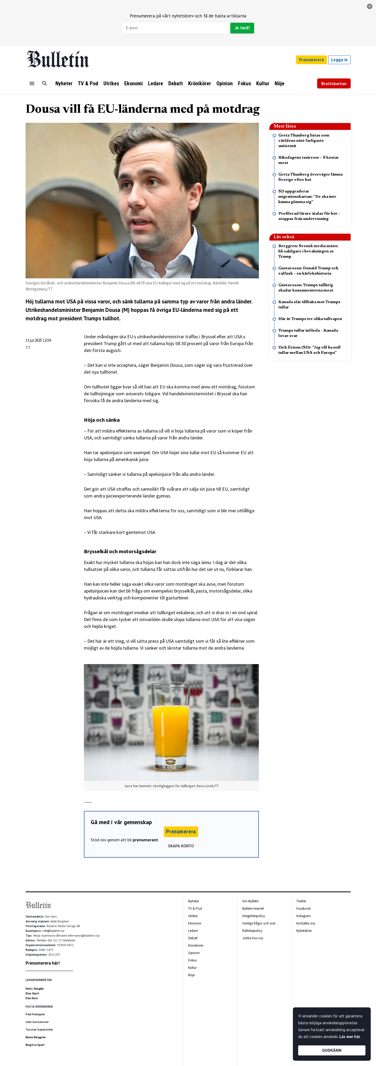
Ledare (155, 83)
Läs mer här (349, 1036)
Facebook (303, 908)
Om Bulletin (250, 901)
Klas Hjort (32, 993)
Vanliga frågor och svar (258, 923)
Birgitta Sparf (35, 1045)
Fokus (244, 83)
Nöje (279, 83)
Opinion (224, 83)
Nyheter (64, 83)
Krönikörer (199, 83)
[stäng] (369, 6)
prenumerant (145, 839)
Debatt (175, 83)
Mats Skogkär (35, 988)
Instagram (303, 916)
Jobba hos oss (252, 938)
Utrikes (111, 83)
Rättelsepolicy (252, 930)
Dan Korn (32, 998)
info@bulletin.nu (53, 931)
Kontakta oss (305, 923)
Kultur (262, 83)
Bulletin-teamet (253, 908)
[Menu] (32, 83)
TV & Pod (88, 83)
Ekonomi (133, 83)
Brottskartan (333, 83)
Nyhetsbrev (304, 930)
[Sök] (44, 83)
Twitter (301, 901)
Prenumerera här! (43, 963)
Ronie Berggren (36, 1037)
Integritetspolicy (253, 916)
